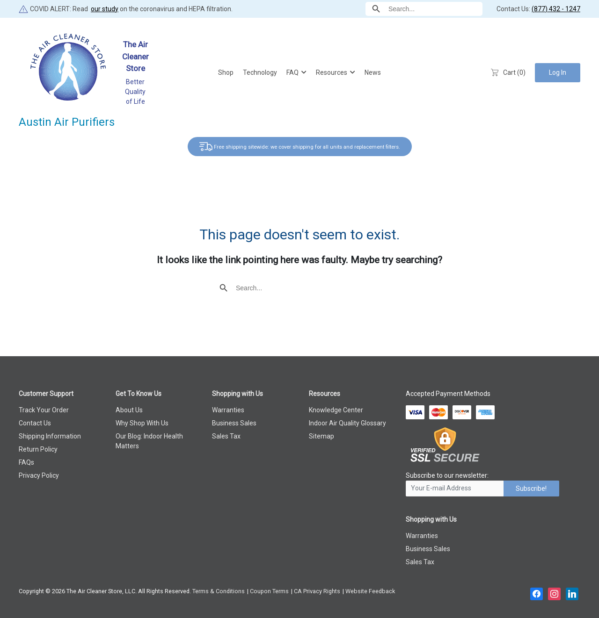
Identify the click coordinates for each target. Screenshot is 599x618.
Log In (557, 72)
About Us (129, 410)
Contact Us (35, 423)
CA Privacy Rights (317, 591)
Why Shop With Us (142, 423)
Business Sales (234, 423)
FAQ (292, 72)
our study (104, 9)
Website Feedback (370, 591)
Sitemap (321, 436)
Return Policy (38, 449)
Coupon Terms (269, 591)
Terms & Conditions (218, 591)
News (373, 72)
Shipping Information (50, 436)
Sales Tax (226, 436)
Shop (226, 72)
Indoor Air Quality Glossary (347, 423)
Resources (331, 72)
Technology (260, 72)
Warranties (228, 410)
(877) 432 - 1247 (556, 9)
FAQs (26, 462)
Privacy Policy (39, 475)
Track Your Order (44, 410)
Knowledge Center (336, 410)
